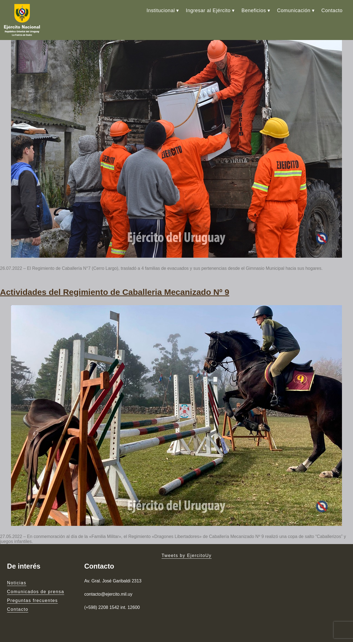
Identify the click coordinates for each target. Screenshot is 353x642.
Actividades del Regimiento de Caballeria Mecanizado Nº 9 (114, 292)
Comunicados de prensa (35, 591)
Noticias (16, 582)
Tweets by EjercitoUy (187, 555)
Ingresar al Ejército (208, 10)
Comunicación (293, 10)
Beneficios (254, 10)
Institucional (160, 10)
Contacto (332, 10)
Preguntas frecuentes (32, 600)
